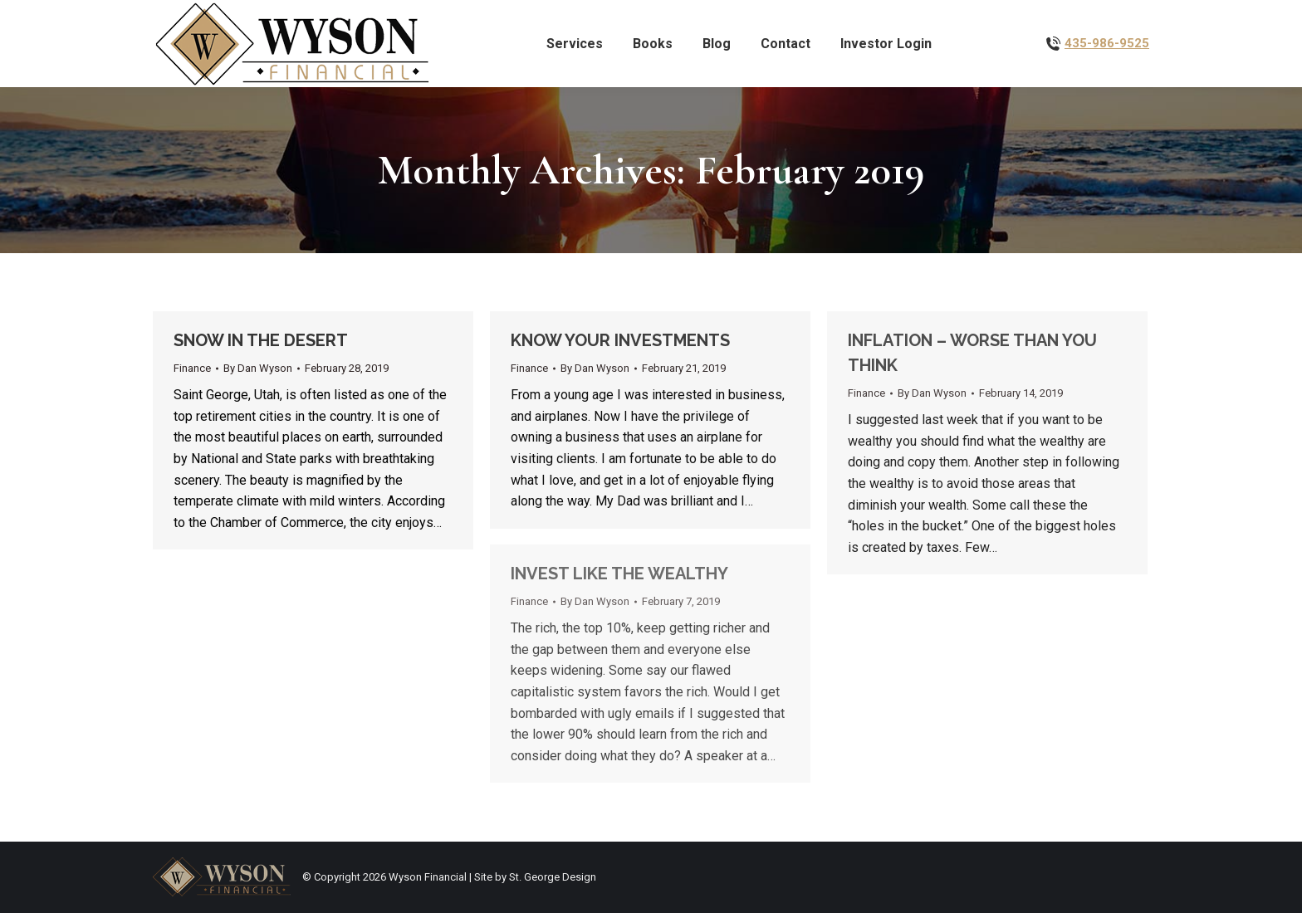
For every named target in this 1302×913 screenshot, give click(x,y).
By (257, 368)
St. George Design (552, 877)
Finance (192, 368)
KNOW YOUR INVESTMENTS (620, 340)
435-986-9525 (1107, 43)
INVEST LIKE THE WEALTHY (619, 573)
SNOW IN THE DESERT (261, 340)
